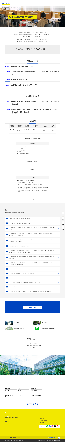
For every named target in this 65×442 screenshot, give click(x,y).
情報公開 (19, 390)
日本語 (6, 437)
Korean (19, 437)
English (10, 437)
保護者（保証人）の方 (34, 428)
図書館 (19, 388)
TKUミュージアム (43, 422)
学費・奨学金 (7, 388)
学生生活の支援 (33, 388)
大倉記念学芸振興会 (43, 420)
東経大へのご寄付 (34, 390)
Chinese (14, 437)
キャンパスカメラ (8, 390)
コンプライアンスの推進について (36, 396)
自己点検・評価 (20, 395)
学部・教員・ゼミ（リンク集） (10, 396)
